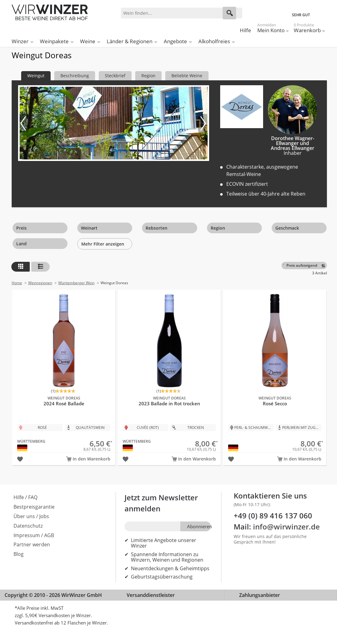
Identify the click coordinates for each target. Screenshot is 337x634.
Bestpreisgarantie (34, 506)
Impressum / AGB (33, 535)
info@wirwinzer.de (286, 526)
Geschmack (287, 228)
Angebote (175, 41)
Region (218, 228)
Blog (18, 554)
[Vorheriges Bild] (24, 123)
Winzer (20, 41)
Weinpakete (54, 41)
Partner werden (31, 544)
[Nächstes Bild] (202, 123)
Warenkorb (307, 29)
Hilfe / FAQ (25, 497)
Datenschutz (28, 525)
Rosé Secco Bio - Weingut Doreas (274, 371)
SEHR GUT (301, 14)
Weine (87, 41)
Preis (21, 228)
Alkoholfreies (214, 41)
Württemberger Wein (76, 282)
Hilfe (245, 30)
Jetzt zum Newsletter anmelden (161, 503)
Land (21, 243)
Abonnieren (199, 526)
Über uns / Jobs (31, 516)
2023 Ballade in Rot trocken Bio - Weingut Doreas (169, 371)
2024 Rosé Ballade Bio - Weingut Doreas (63, 371)
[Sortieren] (305, 265)
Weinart (89, 228)
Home (17, 282)
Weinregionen (40, 282)
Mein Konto (271, 29)
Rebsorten (156, 228)
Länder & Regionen (129, 41)
